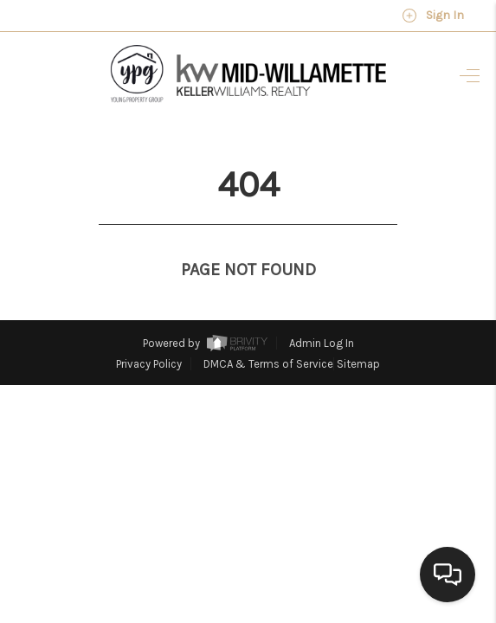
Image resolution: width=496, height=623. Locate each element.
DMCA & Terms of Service (268, 331)
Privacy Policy (149, 331)
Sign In (433, 15)
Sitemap (358, 331)
